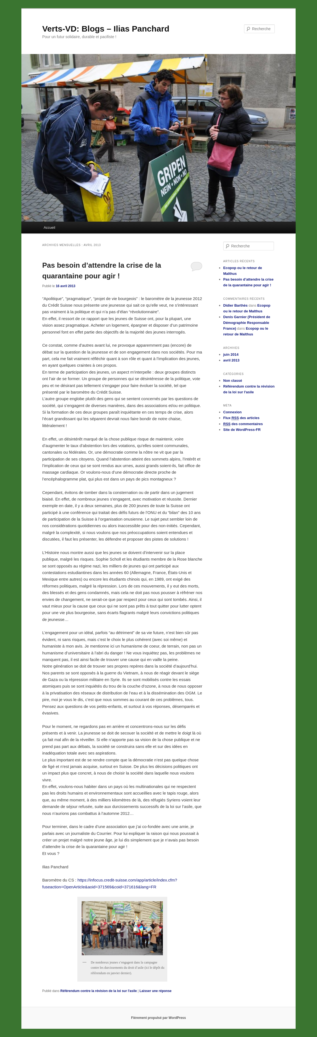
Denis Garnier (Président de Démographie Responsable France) (246, 322)
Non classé (232, 380)
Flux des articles (241, 418)
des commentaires (243, 424)
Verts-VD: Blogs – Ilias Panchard (105, 28)
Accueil (49, 227)
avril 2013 (231, 360)
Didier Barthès (235, 305)
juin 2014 (231, 354)
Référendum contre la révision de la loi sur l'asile (98, 991)
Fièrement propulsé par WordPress (158, 1018)
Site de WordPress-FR (242, 430)
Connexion (232, 412)
